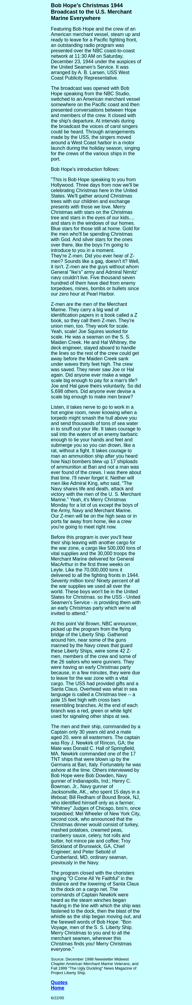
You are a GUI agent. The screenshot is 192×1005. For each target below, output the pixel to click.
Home (57, 987)
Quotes (59, 982)
